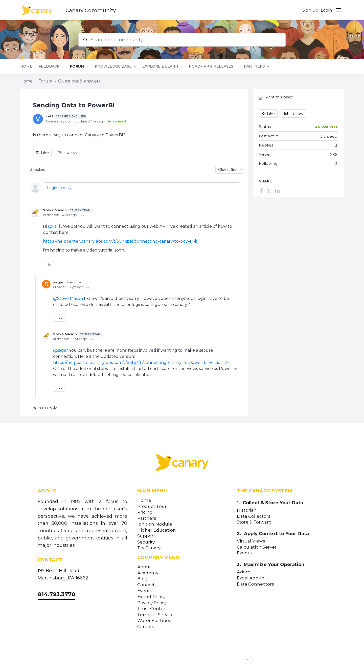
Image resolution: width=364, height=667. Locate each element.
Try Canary (149, 548)
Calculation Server (257, 547)
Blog (142, 578)
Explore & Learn (160, 66)
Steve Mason (67, 210)
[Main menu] (338, 10)
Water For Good (154, 620)
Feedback (49, 66)
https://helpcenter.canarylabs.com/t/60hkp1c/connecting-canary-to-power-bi (120, 241)
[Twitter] (269, 190)
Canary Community (90, 10)
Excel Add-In (250, 578)
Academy (147, 573)
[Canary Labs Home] (182, 463)
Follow (70, 152)
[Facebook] (261, 190)
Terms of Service (155, 614)
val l (66, 116)
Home (26, 66)
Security (146, 542)
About (144, 567)
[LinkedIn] (278, 190)
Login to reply (59, 187)
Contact (146, 584)
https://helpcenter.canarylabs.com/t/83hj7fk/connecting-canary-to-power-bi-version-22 (141, 362)
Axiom (244, 572)
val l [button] (56, 226)
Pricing (145, 512)
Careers (145, 626)
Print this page (275, 97)
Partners (254, 66)
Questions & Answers (79, 81)
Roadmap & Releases (211, 66)
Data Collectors (253, 516)
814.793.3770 (56, 594)
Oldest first (228, 169)
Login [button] (326, 10)
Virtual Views (251, 541)
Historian (247, 510)
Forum (77, 66)
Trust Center (151, 608)
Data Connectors (255, 584)
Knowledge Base (113, 66)
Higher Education (156, 530)
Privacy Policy (152, 602)
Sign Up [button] (310, 10)
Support (146, 536)
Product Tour (152, 506)
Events (144, 590)
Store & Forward (254, 522)
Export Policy (151, 596)
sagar (58, 282)
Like (45, 152)
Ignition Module (154, 524)
